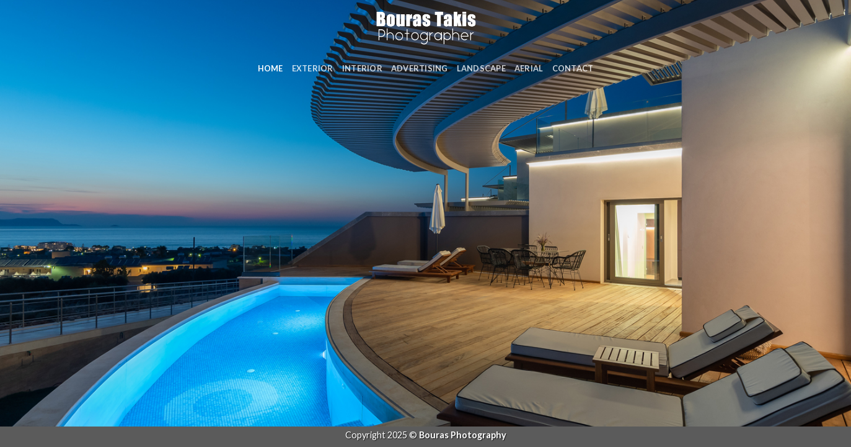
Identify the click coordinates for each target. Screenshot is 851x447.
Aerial (529, 68)
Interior (362, 68)
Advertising (419, 68)
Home (270, 68)
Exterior (312, 68)
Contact (573, 68)
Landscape (481, 68)
